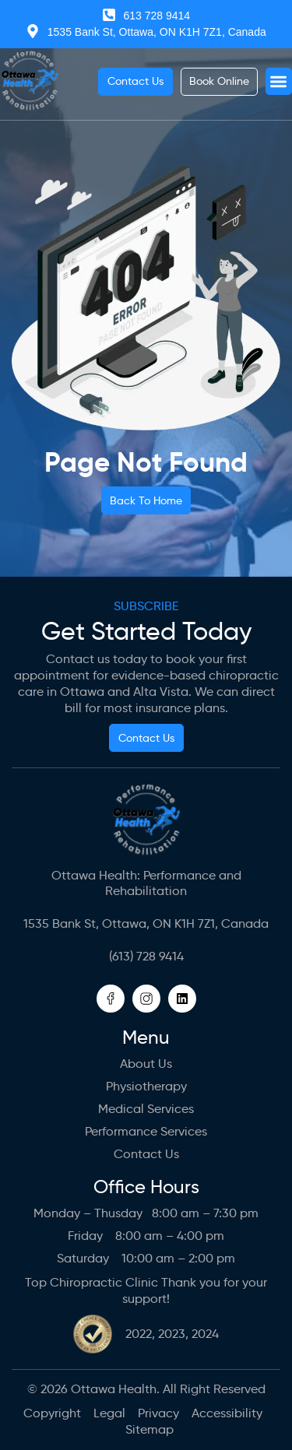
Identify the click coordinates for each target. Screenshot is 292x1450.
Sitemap (149, 1429)
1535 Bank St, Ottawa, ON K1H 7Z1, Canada (146, 923)
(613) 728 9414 (146, 956)
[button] (279, 81)
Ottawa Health (114, 1389)
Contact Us (146, 1153)
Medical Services (146, 1108)
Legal (109, 1413)
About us (146, 1063)
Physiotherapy (146, 1086)
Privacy (158, 1413)
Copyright (52, 1413)
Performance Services (146, 1131)
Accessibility (227, 1413)
